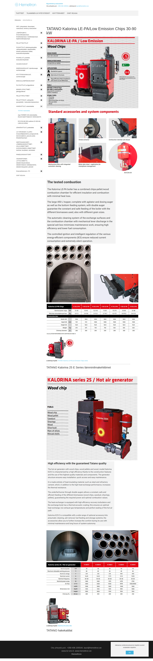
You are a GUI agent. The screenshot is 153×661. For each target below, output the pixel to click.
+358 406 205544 (63, 6)
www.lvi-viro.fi (68, 651)
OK (130, 652)
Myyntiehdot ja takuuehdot (54, 3)
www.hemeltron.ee (83, 651)
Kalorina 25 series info (65, 626)
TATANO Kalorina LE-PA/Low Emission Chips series (73, 360)
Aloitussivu (18, 20)
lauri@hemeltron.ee (82, 6)
